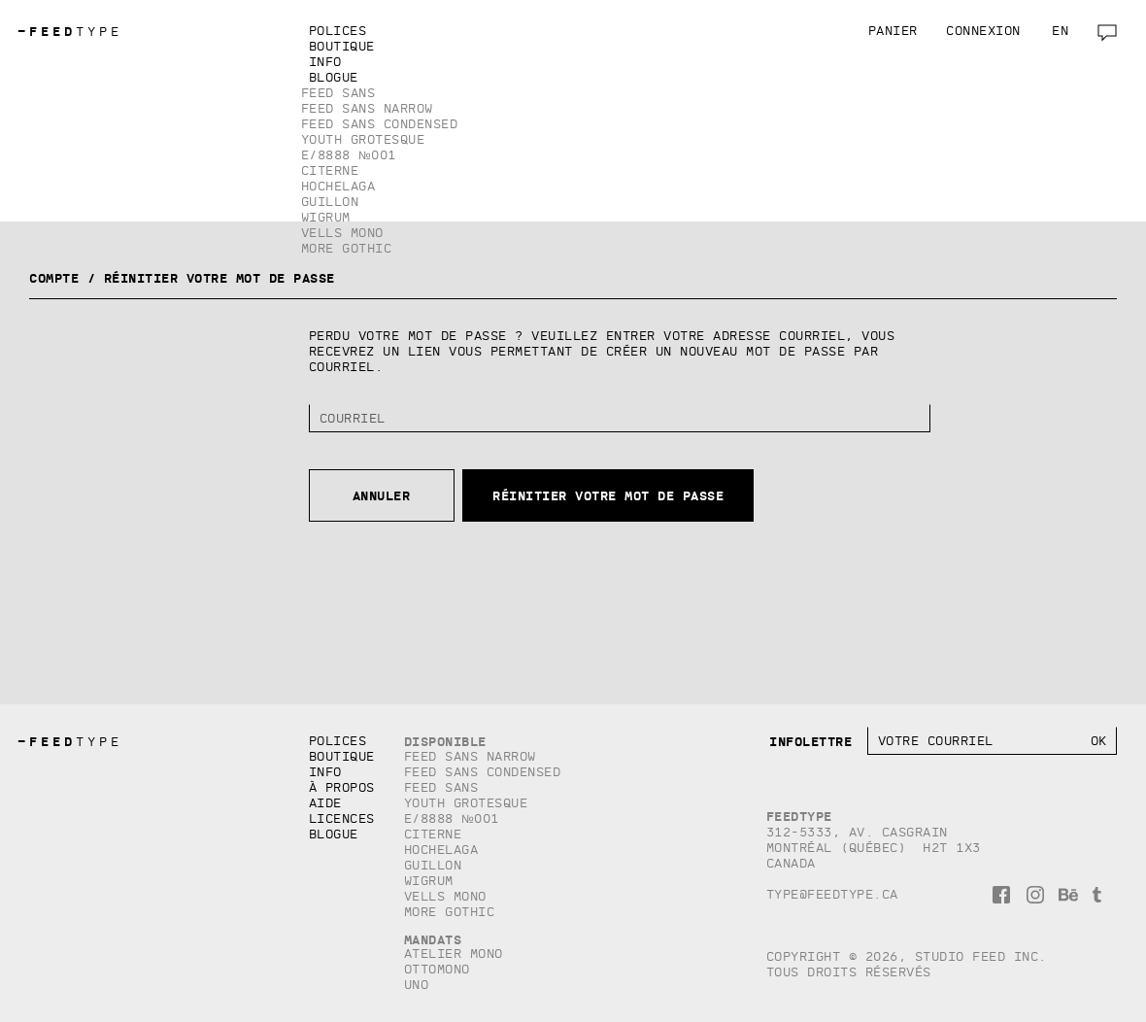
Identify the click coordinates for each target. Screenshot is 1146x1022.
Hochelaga (338, 186)
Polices (338, 30)
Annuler (382, 495)
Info (325, 61)
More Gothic (346, 248)
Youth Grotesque (363, 139)
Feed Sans (338, 92)
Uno (416, 984)
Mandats (433, 939)
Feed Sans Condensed (379, 124)
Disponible (445, 741)
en (1060, 30)
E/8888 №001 (348, 155)
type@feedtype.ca (832, 894)
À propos (342, 787)
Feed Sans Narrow (367, 108)
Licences (342, 818)
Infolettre (810, 741)
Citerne (330, 170)
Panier (893, 30)
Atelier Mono (453, 953)
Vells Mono (342, 232)
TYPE (69, 31)
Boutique (342, 46)
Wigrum (326, 217)
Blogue (333, 77)
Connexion (983, 30)
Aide (325, 803)
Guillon (330, 201)
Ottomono (437, 969)
